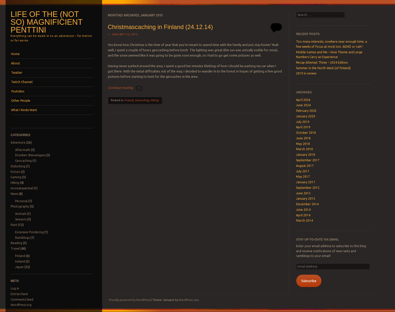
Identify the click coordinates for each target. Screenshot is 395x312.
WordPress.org (21, 304)
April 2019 (303, 127)
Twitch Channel (21, 82)
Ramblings (22, 237)
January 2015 (305, 198)
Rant (14, 224)
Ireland (20, 261)
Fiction (15, 171)
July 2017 (302, 171)
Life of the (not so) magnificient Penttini (46, 22)
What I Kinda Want (24, 110)
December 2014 (307, 204)
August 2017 (305, 165)
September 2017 (307, 160)
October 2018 (306, 132)
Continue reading (125, 87)
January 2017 (305, 182)
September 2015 (307, 187)
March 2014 (304, 220)
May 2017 (303, 176)
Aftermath (22, 149)
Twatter (16, 72)
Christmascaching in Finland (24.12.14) (160, 26)
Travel (15, 248)
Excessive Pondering (29, 232)
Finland (20, 255)
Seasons (20, 219)
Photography (20, 206)
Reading (16, 243)
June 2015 (303, 193)
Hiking (15, 182)
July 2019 (302, 121)
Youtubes (17, 91)
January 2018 (305, 154)
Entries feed (19, 294)
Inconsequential (22, 188)
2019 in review (306, 73)
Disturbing (18, 166)
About (15, 63)
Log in (15, 288)
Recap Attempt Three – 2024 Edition (322, 62)
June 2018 (303, 138)
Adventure (18, 142)
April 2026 (303, 99)
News (14, 193)
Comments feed (22, 299)
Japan (19, 267)
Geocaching (23, 160)
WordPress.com (189, 299)
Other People (20, 100)
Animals (20, 213)
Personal (21, 201)
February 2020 (306, 110)
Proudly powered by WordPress (129, 299)
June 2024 (303, 105)
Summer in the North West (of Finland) (323, 68)
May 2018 (303, 143)
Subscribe (308, 281)
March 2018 (304, 149)
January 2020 (305, 116)
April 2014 (303, 215)
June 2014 (303, 209)
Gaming (16, 177)
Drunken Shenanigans (30, 155)
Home (15, 54)
